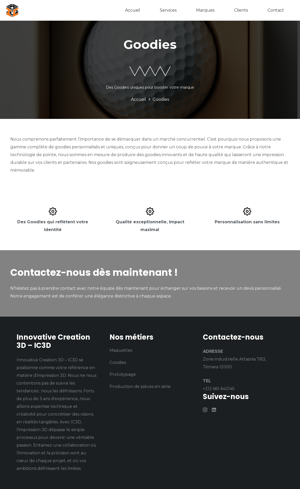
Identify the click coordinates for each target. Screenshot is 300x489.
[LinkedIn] (214, 409)
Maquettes (121, 350)
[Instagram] (205, 409)
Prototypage (123, 374)
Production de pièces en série (140, 386)
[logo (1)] (12, 10)
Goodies (118, 362)
